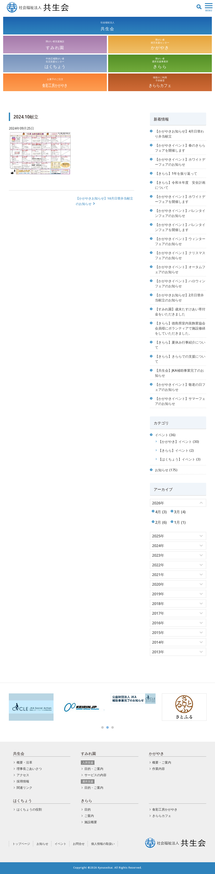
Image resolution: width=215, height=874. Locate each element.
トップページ (21, 844)
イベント (161, 435)
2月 (158, 522)
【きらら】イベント (173, 450)
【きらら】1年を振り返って (176, 173)
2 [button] (107, 727)
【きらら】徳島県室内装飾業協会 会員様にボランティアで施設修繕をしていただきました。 (180, 328)
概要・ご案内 (161, 762)
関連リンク (24, 787)
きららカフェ (161, 816)
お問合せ (79, 844)
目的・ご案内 (93, 768)
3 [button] (112, 727)
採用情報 (23, 781)
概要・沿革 (24, 762)
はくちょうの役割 (29, 809)
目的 (87, 809)
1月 (177, 522)
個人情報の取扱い (103, 844)
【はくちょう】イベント (176, 459)
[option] (31, 706)
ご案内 (89, 816)
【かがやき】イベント (175, 441)
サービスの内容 (95, 775)
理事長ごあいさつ (29, 768)
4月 (158, 511)
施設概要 (90, 822)
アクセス (23, 775)
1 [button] (102, 727)
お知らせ (161, 470)
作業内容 (158, 768)
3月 (177, 511)
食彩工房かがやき (164, 809)
